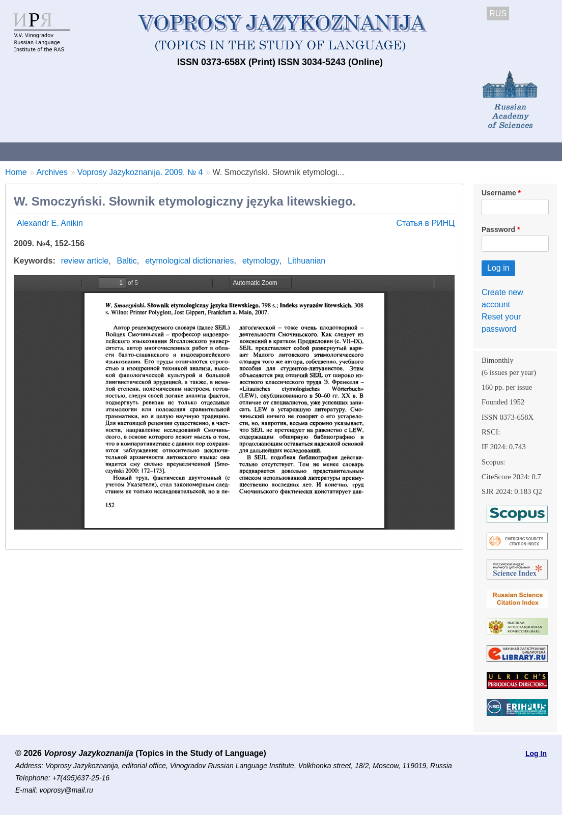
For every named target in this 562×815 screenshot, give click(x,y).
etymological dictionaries (189, 260)
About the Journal (42, 151)
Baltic (127, 260)
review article (84, 260)
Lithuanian (306, 260)
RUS (498, 13)
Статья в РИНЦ (425, 223)
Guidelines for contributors (194, 151)
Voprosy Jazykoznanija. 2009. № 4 (140, 172)
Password (498, 229)
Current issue (286, 151)
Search (539, 151)
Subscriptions (407, 151)
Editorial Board (478, 151)
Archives (346, 151)
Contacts (110, 151)
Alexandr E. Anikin (50, 223)
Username (499, 193)
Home (16, 172)
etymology (260, 260)
